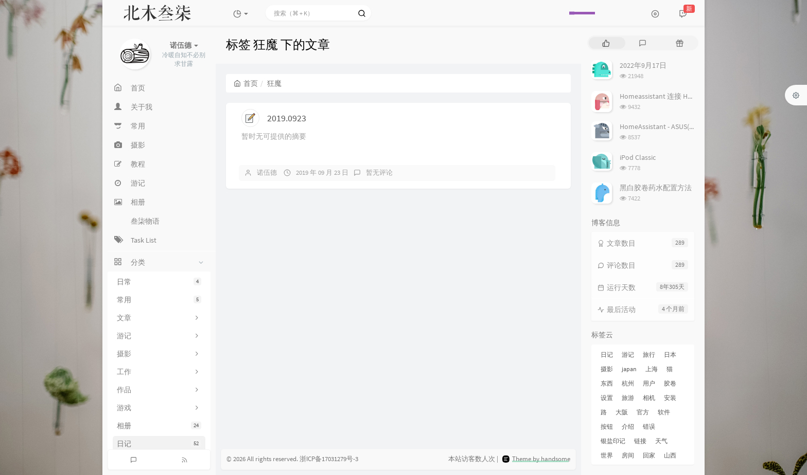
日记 (159, 443)
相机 (649, 397)
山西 (670, 455)
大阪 (622, 412)
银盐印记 (613, 441)
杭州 (628, 383)
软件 (664, 412)
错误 (649, 426)
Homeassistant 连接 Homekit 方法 (672, 96)
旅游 (628, 397)
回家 (649, 455)
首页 (246, 83)
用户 (649, 383)
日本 (670, 354)
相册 (159, 425)
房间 (628, 455)
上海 (651, 369)
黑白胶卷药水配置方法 (656, 187)
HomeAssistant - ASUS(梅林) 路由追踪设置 (685, 126)
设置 (607, 397)
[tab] (606, 43)
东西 (607, 383)
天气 (661, 441)
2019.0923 (286, 118)
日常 (159, 281)
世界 (607, 455)
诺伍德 (267, 172)
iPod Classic (638, 157)
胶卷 (670, 383)
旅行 (649, 354)
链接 (640, 441)
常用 (159, 299)
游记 (628, 354)
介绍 (628, 426)
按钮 (607, 426)
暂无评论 (379, 172)
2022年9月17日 (643, 65)
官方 (643, 412)
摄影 (607, 369)
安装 (670, 397)
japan (629, 369)
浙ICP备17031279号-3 (329, 458)
